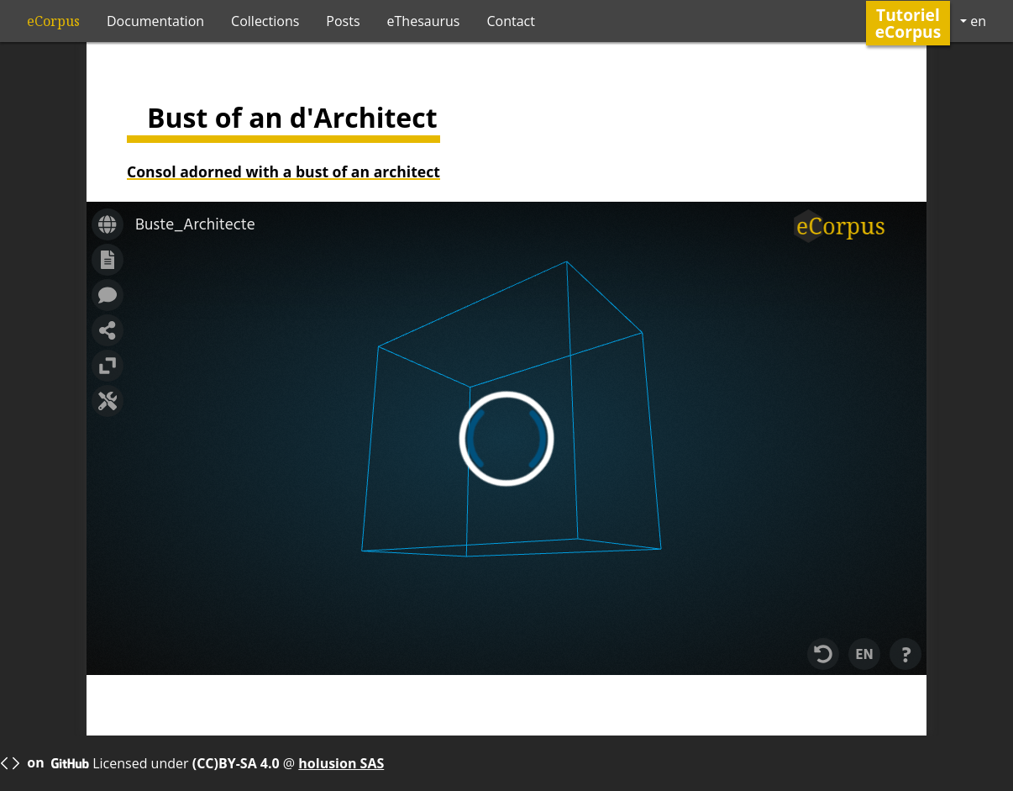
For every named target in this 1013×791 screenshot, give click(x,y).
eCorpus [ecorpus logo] (53, 21)
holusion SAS (341, 763)
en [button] (976, 21)
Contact (510, 21)
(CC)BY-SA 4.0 (237, 763)
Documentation (155, 21)
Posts (343, 21)
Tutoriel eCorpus (908, 22)
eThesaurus (423, 21)
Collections (265, 21)
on (44, 763)
